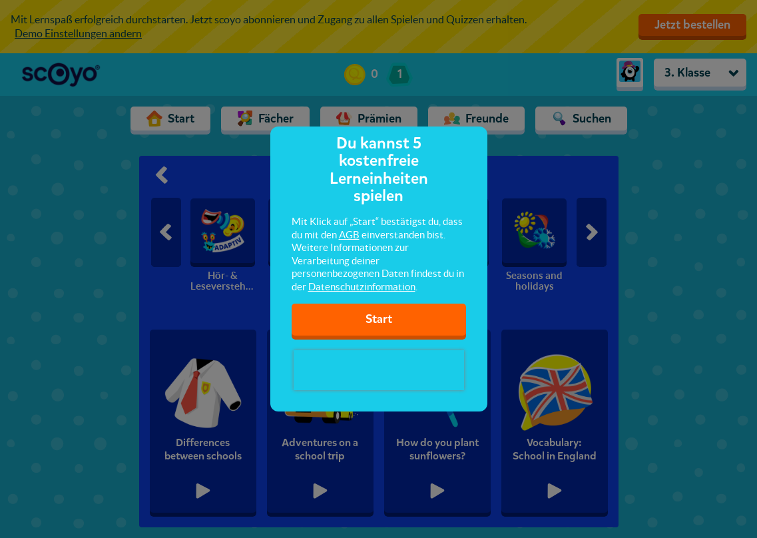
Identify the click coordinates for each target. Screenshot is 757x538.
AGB (349, 234)
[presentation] (379, 370)
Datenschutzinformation (361, 286)
